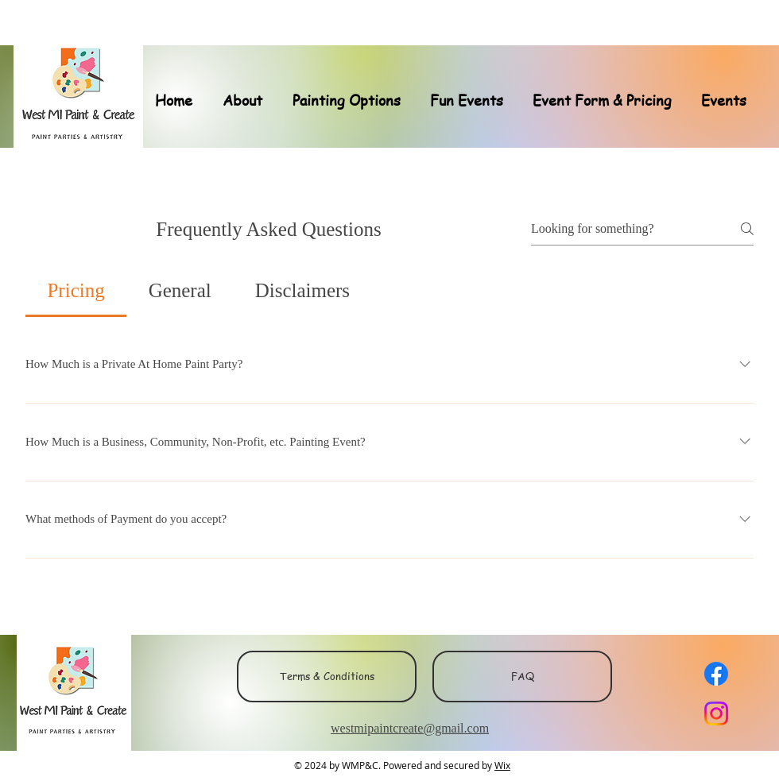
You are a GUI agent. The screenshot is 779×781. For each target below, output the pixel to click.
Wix (502, 765)
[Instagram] (716, 713)
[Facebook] (716, 674)
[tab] (75, 291)
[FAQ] (522, 676)
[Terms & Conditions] (327, 676)
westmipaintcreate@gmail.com (410, 728)
